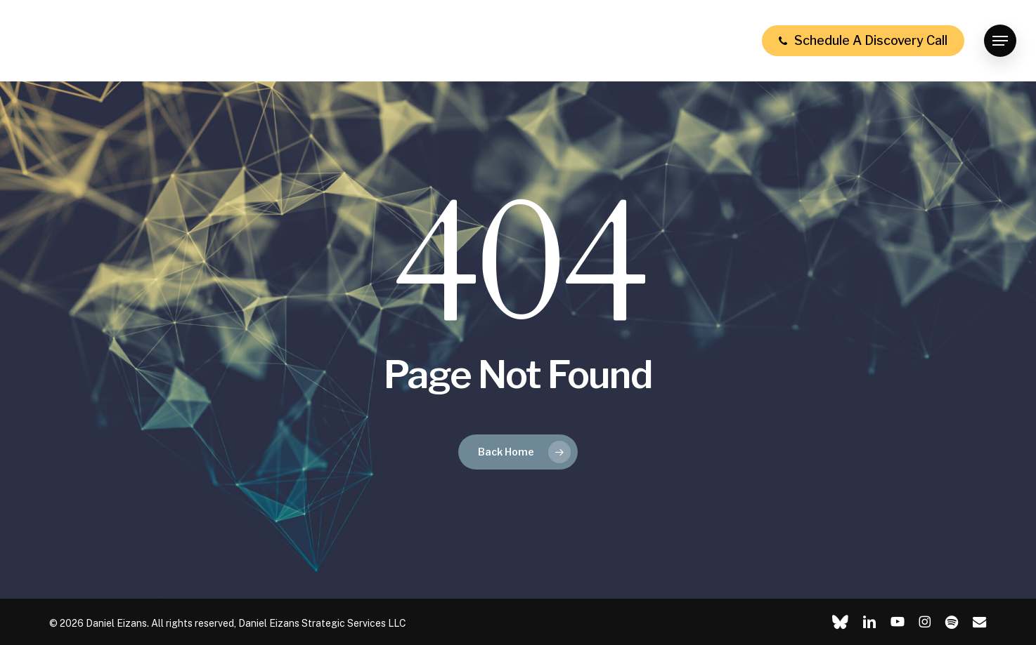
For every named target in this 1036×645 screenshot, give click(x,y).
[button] (1000, 41)
